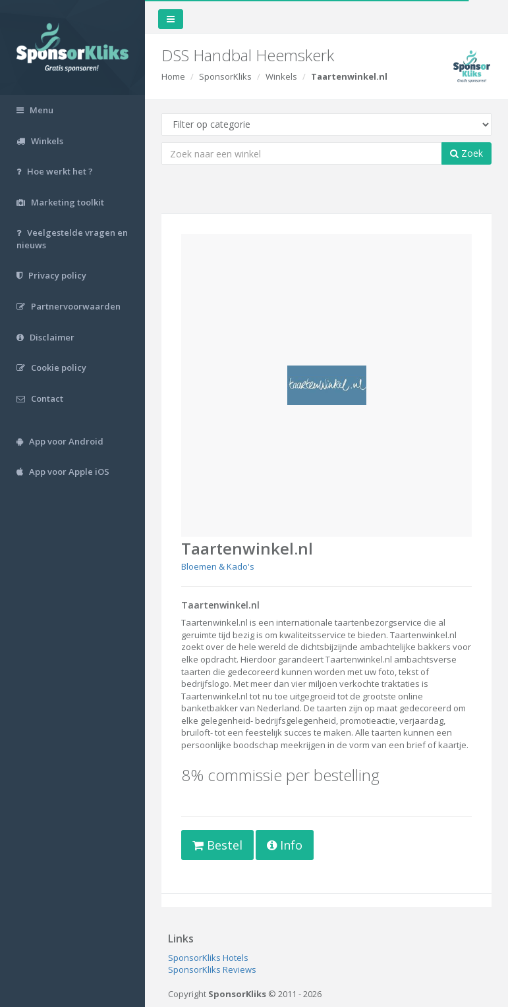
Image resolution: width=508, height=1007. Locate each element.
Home (173, 76)
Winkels (281, 76)
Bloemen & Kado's (217, 566)
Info (284, 845)
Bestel (217, 845)
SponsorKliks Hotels (208, 958)
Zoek (466, 153)
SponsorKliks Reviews (212, 969)
